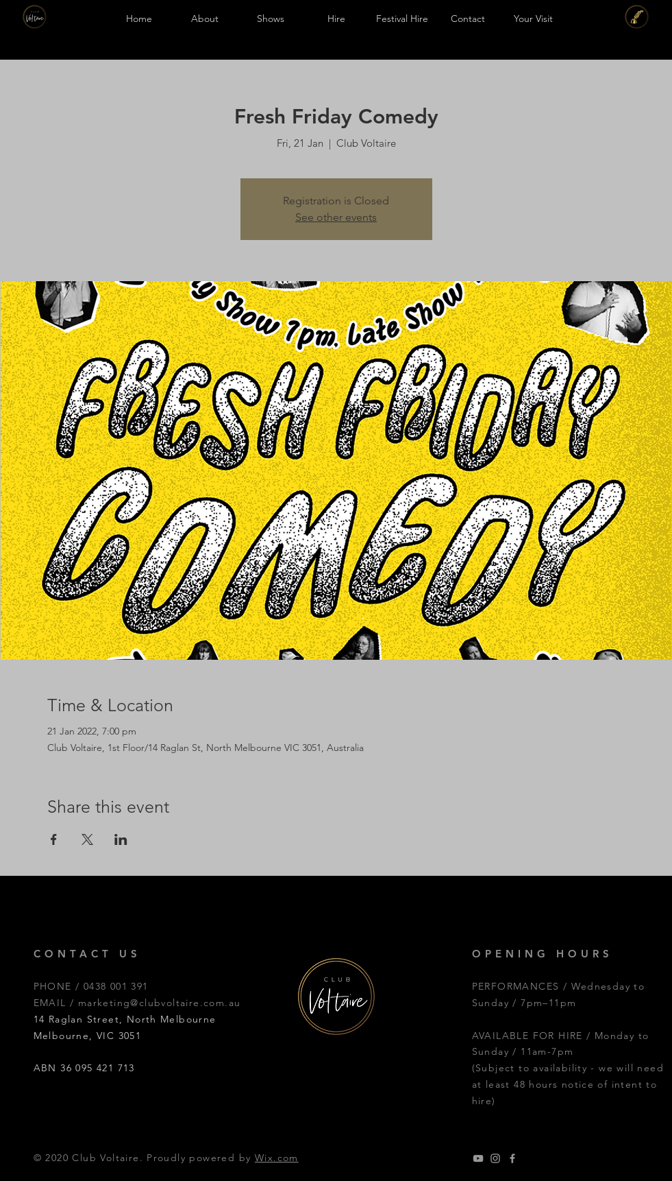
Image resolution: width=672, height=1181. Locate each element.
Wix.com (277, 1158)
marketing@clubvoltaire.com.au (159, 1003)
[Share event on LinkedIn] (120, 839)
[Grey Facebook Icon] (512, 1158)
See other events (336, 217)
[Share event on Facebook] (53, 839)
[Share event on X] (87, 839)
